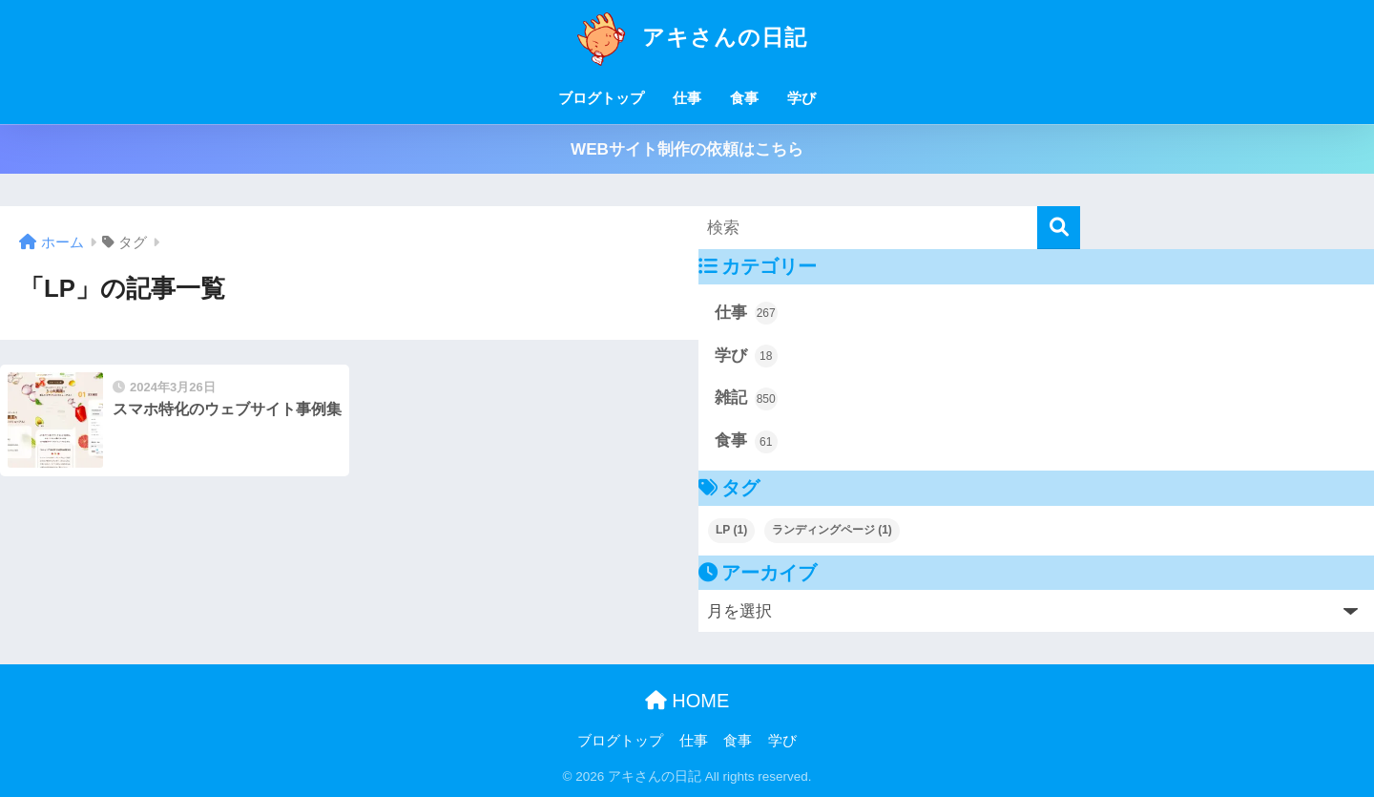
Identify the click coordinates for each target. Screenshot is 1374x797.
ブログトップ (601, 98)
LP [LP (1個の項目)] (731, 529)
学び (801, 98)
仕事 (687, 98)
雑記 (746, 399)
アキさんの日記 (687, 37)
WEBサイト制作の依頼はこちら (687, 149)
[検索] (1058, 227)
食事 (744, 98)
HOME (687, 700)
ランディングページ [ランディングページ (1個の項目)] (832, 529)
